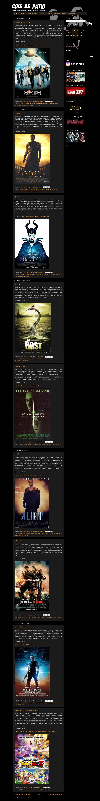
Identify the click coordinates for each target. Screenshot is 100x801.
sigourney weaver (19, 445)
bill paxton (24, 617)
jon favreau (51, 703)
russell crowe (39, 191)
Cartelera (22, 13)
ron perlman (54, 444)
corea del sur (51, 358)
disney (41, 274)
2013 (21, 789)
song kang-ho (25, 360)
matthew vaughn (54, 103)
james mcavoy (31, 103)
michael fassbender (19, 105)
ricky (29, 105)
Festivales (49, 13)
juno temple (52, 274)
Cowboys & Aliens (20, 627)
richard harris (22, 191)
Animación (32, 789)
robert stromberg (18, 276)
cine (23, 103)
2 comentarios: (37, 187)
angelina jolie (25, 274)
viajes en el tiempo (22, 618)
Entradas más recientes (22, 794)
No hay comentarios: (38, 101)
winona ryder (26, 445)
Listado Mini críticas (32, 13)
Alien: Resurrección (20, 366)
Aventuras (24, 189)
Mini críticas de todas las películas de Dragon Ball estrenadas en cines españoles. (36, 731)
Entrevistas (57, 13)
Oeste (55, 703)
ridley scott (28, 191)
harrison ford (45, 703)
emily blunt (52, 617)
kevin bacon (47, 103)
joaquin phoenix (49, 189)
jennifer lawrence (40, 103)
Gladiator (17, 113)
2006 (21, 358)
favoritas (43, 189)
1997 (21, 444)
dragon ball (43, 789)
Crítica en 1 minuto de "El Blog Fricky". (24, 644)
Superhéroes (34, 105)
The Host (17, 284)
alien (23, 444)
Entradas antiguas (56, 794)
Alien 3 (17, 454)
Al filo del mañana (20, 541)
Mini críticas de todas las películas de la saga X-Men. (28, 45)
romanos (33, 191)
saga (59, 444)
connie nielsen (33, 189)
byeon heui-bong (33, 358)
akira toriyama (25, 789)
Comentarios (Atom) (26, 797)
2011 (21, 103)
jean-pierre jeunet (43, 444)
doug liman (47, 617)
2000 (21, 189)
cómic (39, 617)
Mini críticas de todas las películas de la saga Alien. (28, 385)
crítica (26, 103)
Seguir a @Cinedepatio (71, 46)
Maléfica (17, 197)
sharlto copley (26, 276)
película (26, 105)
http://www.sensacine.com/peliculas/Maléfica (37, 216)
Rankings (42, 13)
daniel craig (38, 703)
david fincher (57, 533)
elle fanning (46, 274)
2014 (21, 274)
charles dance (28, 533)
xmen (39, 105)
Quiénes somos (71, 13)
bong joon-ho (25, 358)
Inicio (15, 13)
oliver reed (56, 189)
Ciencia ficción (41, 358)
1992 (21, 533)
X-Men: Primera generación (22, 22)
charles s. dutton (36, 533)
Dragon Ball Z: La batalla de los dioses (25, 710)
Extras (64, 13)
